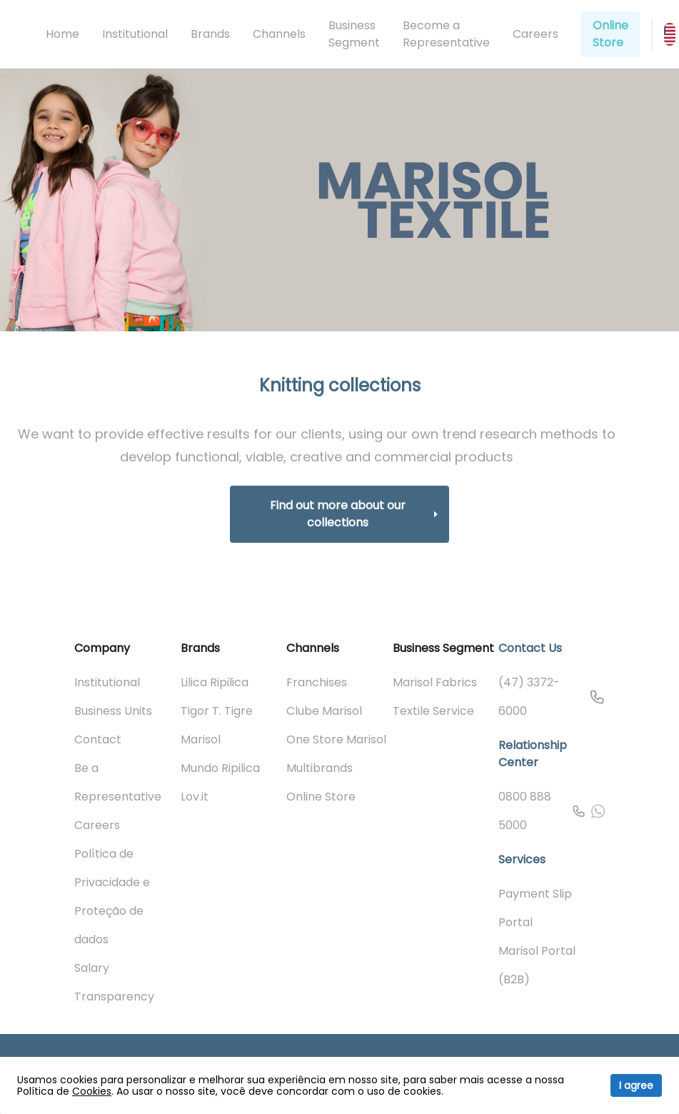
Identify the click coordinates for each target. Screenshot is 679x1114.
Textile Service (433, 711)
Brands (210, 34)
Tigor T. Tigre (217, 711)
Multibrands (319, 768)
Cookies (91, 1091)
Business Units (113, 711)
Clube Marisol (324, 711)
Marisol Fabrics (435, 682)
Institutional (135, 34)
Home (62, 34)
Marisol (201, 739)
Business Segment (354, 34)
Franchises (316, 682)
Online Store (610, 34)
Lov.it (194, 796)
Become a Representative (446, 34)
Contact (97, 739)
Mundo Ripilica (220, 768)
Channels (279, 34)
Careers (535, 34)
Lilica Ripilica (214, 682)
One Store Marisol (336, 739)
